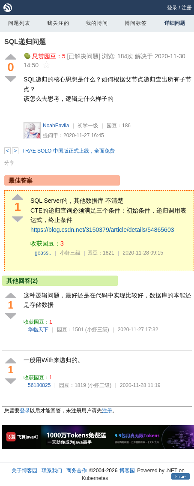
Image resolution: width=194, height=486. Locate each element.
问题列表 (19, 23)
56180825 (39, 385)
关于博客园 (24, 471)
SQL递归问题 (25, 41)
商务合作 (76, 471)
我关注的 (58, 23)
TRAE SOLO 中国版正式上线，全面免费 (68, 151)
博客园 (127, 471)
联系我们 (52, 471)
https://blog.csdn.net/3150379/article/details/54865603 (102, 229)
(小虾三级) (97, 330)
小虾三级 (70, 253)
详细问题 (174, 23)
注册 (187, 8)
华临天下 (38, 330)
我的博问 (97, 23)
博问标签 (136, 23)
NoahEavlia (56, 126)
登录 (172, 8)
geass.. (43, 253)
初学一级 (88, 126)
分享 (9, 163)
